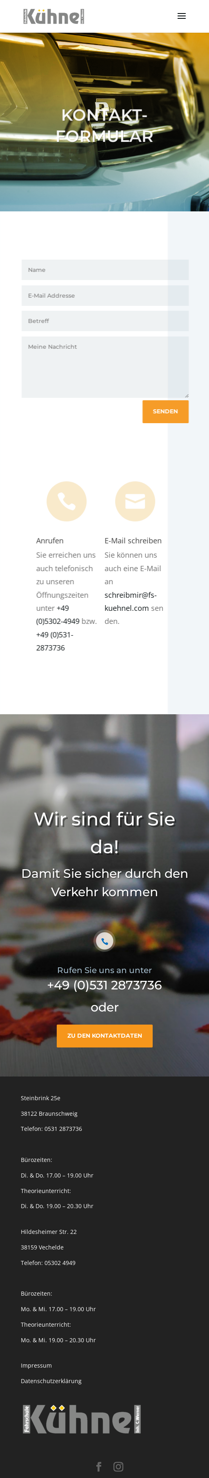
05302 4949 (60, 1263)
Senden (167, 411)
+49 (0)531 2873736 (104, 985)
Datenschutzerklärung (51, 1381)
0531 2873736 (63, 1129)
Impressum (36, 1365)
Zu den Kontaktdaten (104, 1035)
